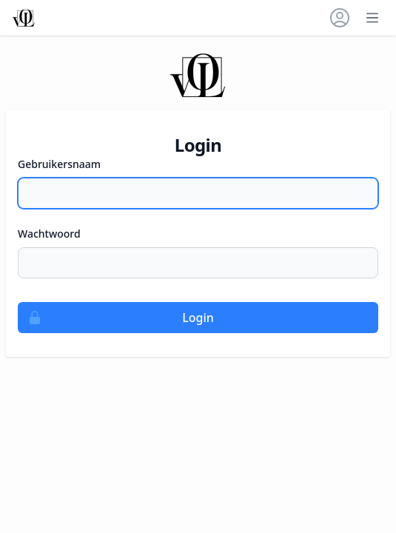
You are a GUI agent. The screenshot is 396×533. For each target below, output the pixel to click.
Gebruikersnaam (59, 164)
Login (116, 317)
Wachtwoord (49, 234)
